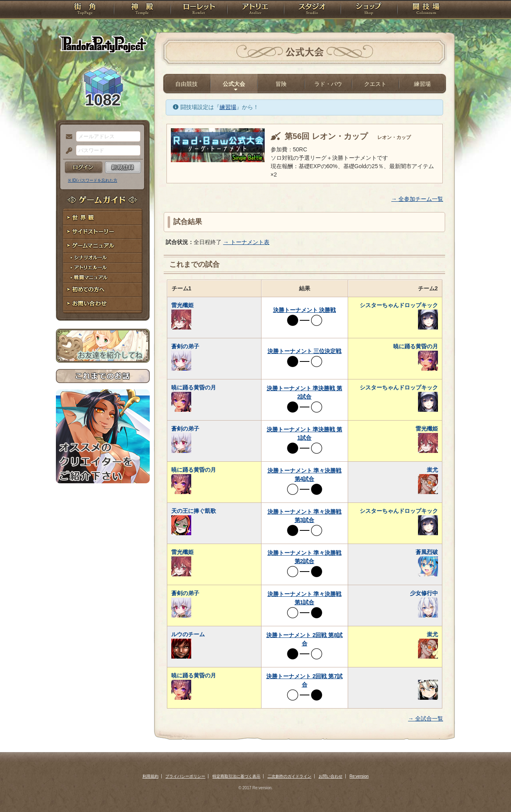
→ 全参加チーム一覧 (417, 199)
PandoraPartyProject (103, 44)
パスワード (67, 151)
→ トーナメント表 (246, 242)
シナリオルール (103, 258)
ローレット (198, 10)
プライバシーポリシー (185, 776)
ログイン (84, 167)
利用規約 (150, 776)
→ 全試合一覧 (425, 718)
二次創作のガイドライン (289, 776)
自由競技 (186, 84)
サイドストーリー (103, 232)
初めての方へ (103, 290)
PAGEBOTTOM (491, 790)
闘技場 (426, 10)
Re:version (359, 776)
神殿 (142, 10)
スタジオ (312, 10)
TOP (85, 10)
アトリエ (255, 10)
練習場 (422, 84)
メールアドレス (67, 137)
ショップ (369, 10)
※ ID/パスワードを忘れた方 (92, 180)
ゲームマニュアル (103, 246)
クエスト (375, 84)
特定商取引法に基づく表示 (236, 776)
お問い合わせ (103, 304)
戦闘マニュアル (103, 278)
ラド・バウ (328, 84)
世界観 (103, 218)
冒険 (281, 84)
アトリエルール (103, 268)
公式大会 (234, 84)
